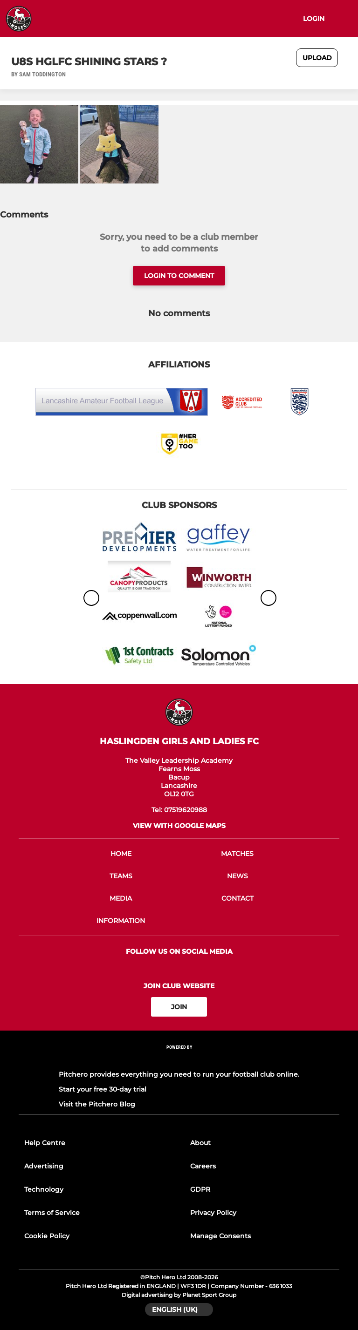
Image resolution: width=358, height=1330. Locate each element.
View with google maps (179, 825)
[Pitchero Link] (179, 1059)
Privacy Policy (213, 1212)
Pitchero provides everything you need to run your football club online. (179, 1074)
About (200, 1143)
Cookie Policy (46, 1236)
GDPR (200, 1189)
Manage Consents (220, 1236)
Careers (203, 1166)
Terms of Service (52, 1212)
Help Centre (44, 1143)
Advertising (43, 1166)
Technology (43, 1189)
